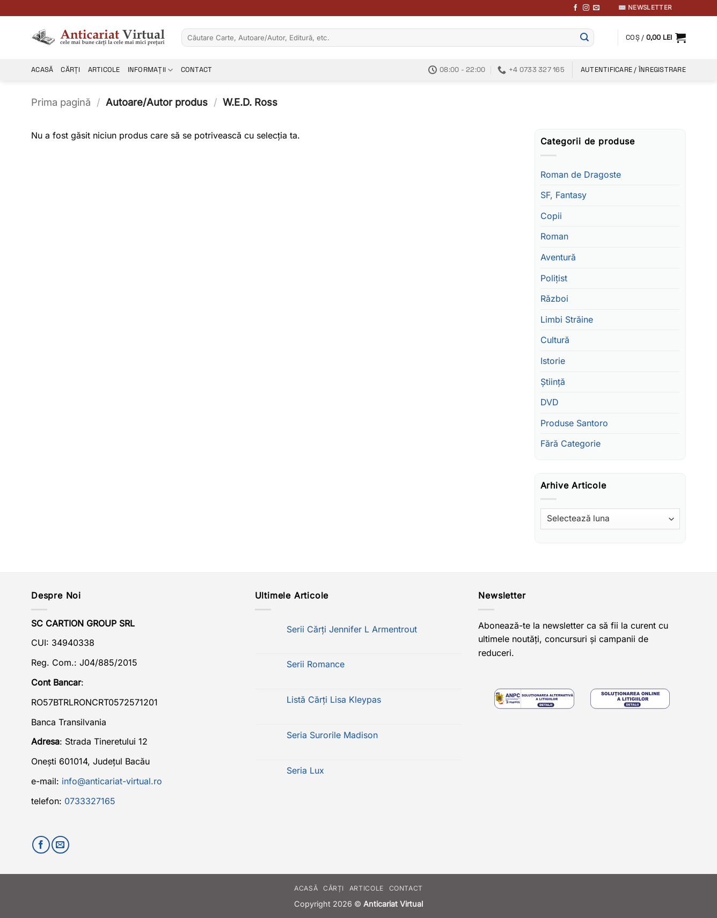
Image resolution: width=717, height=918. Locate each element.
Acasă (42, 69)
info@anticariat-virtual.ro (112, 781)
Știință (552, 381)
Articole (104, 69)
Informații (150, 70)
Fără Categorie (570, 443)
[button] (656, 37)
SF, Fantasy (563, 195)
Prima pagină (61, 102)
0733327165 (89, 801)
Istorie (552, 360)
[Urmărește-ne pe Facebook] (575, 8)
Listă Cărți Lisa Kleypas (334, 700)
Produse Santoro (574, 423)
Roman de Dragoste (580, 174)
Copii (551, 215)
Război (554, 298)
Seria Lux (305, 771)
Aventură (558, 257)
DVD (549, 402)
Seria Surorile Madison (332, 735)
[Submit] (584, 37)
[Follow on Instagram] (586, 8)
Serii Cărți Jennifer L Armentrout (352, 629)
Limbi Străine (566, 319)
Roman (554, 236)
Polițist (553, 278)
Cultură (554, 339)
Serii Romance (316, 664)
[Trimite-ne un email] (596, 8)
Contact (197, 69)
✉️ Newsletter (644, 7)
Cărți (70, 69)
